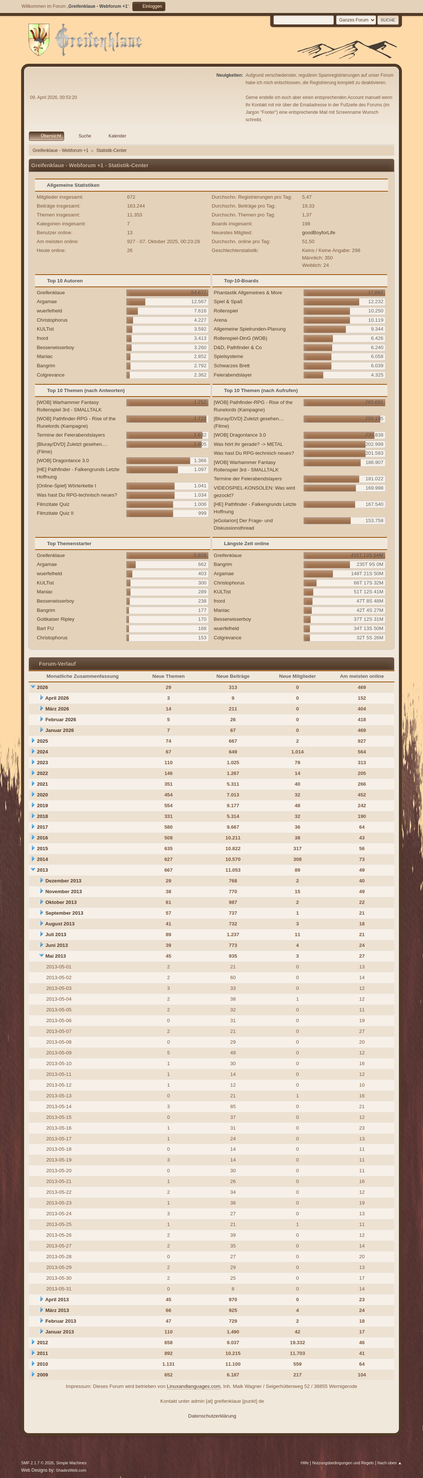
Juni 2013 (56, 945)
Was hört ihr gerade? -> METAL (248, 444)
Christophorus (52, 320)
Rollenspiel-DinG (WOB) (240, 338)
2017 (42, 827)
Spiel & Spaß (228, 301)
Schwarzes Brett (232, 365)
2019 (42, 805)
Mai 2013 (55, 956)
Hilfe (305, 1463)
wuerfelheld (49, 311)
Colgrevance (51, 375)
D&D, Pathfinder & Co (238, 347)
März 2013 (57, 1310)
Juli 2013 (55, 934)
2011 (42, 1353)
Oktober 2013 (60, 902)
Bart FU (45, 628)
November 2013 (63, 891)
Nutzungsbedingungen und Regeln (343, 1463)
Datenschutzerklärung (212, 1416)
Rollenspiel (226, 311)
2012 (42, 1342)
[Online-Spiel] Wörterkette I (66, 485)
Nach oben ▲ (389, 1463)
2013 (42, 870)
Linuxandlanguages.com (194, 1386)
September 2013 (64, 913)
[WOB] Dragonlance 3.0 (63, 460)
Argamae (47, 301)
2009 (42, 1375)
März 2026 (57, 709)
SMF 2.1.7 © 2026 (37, 1463)
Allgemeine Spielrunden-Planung (250, 329)
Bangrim (46, 365)
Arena (220, 320)
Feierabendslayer (233, 375)
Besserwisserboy (55, 347)
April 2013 (57, 1299)
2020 (42, 795)
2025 (42, 741)
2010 (42, 1364)
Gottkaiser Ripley (55, 619)
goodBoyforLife (319, 232)
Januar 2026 (59, 730)
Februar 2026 (60, 719)
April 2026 (57, 698)
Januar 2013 (59, 1332)
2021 (42, 784)
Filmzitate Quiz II (55, 513)
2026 (42, 687)
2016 (42, 838)
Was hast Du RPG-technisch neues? (77, 495)
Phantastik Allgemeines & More (248, 292)
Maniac (45, 356)
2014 (42, 859)
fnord (42, 338)
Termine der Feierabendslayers (71, 435)
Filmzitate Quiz (53, 504)
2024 (42, 752)
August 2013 (60, 924)
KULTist (45, 329)
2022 (42, 773)
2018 (42, 816)
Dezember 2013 (63, 881)
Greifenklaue (51, 292)
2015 (42, 848)
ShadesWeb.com (71, 1470)
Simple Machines (71, 1463)
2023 (42, 762)
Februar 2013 (60, 1321)
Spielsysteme (228, 356)
